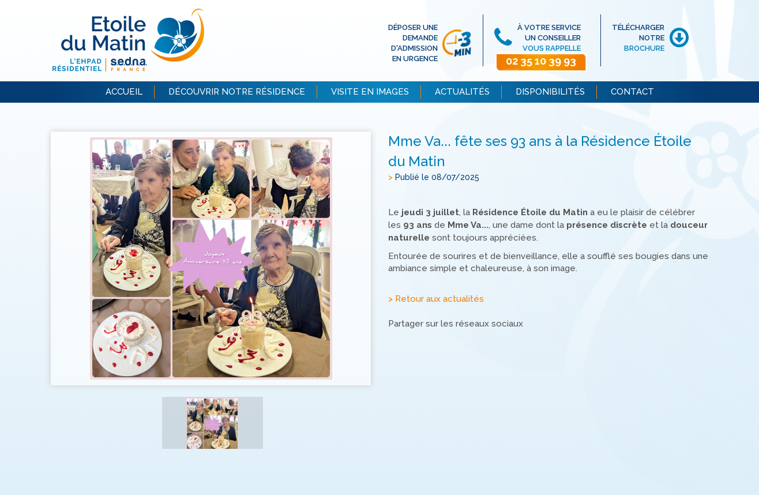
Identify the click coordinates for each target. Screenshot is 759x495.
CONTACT (632, 92)
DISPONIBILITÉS (550, 92)
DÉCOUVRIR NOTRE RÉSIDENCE (236, 92)
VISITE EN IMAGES (370, 92)
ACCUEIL (124, 92)
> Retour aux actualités (436, 299)
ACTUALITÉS (462, 92)
